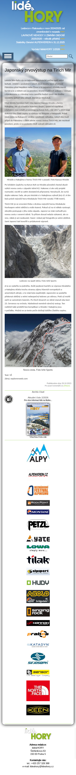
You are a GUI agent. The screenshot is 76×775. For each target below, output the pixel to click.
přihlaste (67, 386)
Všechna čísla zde (38, 437)
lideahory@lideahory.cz (42, 766)
